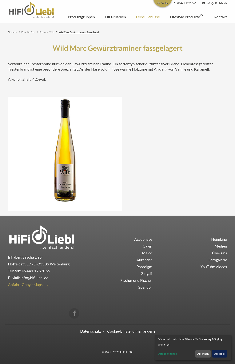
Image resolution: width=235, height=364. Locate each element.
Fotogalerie (218, 259)
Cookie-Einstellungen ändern (131, 331)
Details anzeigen (167, 353)
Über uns (219, 253)
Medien (221, 246)
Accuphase (143, 239)
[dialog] (193, 347)
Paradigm (144, 266)
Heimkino (219, 239)
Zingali (146, 273)
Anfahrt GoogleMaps (25, 284)
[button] (81, 16)
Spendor (145, 287)
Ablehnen (203, 353)
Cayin (147, 246)
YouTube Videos (214, 266)
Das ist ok (219, 353)
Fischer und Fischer (136, 280)
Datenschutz (90, 331)
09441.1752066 (36, 270)
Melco (147, 253)
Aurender (144, 259)
